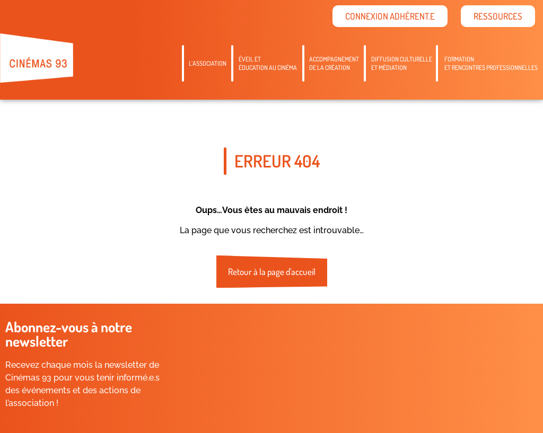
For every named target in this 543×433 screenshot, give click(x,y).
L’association (207, 63)
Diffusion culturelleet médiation (401, 63)
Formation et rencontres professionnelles (491, 63)
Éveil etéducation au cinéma (268, 63)
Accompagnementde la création (334, 63)
